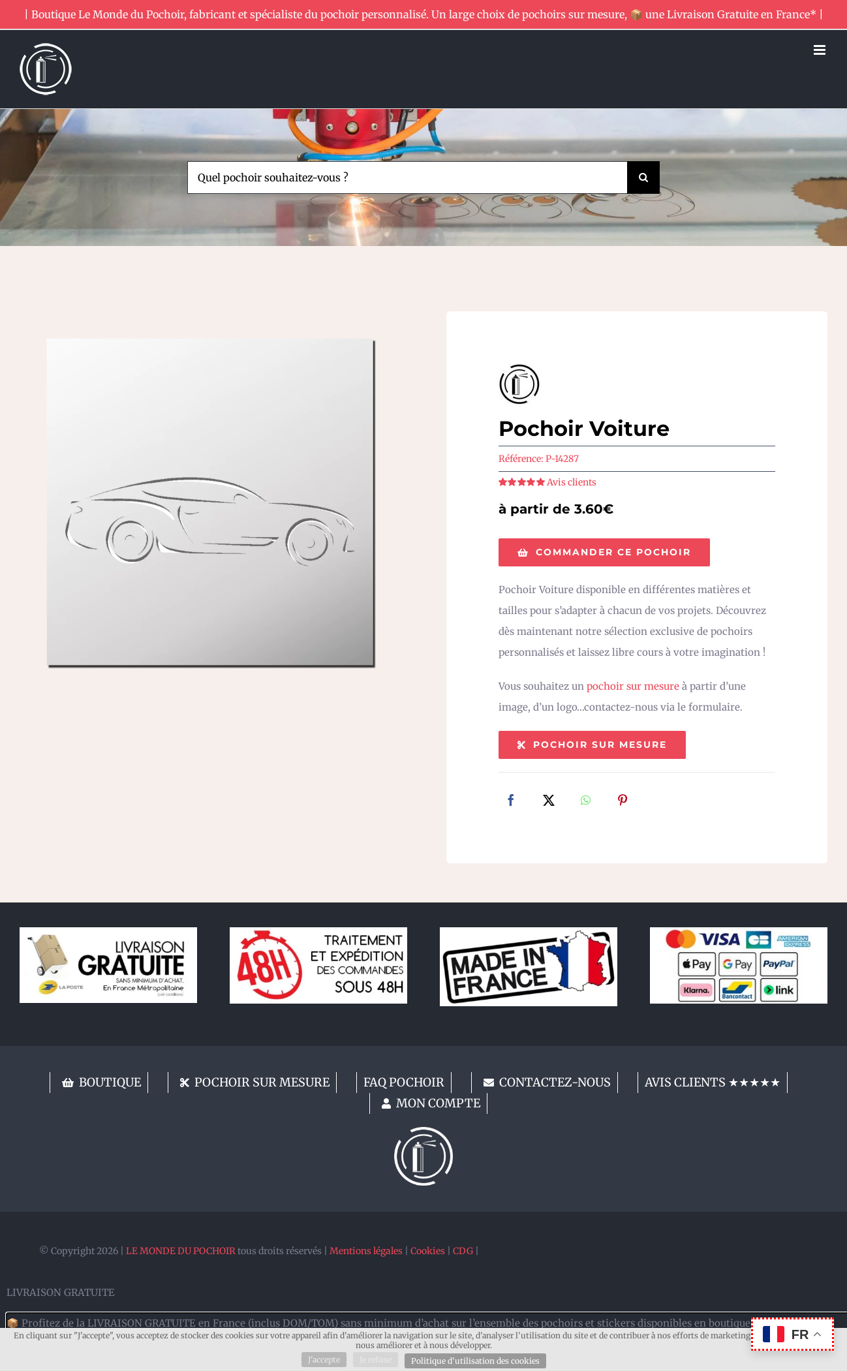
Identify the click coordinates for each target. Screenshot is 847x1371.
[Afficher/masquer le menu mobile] (820, 50)
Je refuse (376, 1359)
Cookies (427, 1251)
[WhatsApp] (585, 801)
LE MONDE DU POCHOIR (181, 1251)
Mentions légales (366, 1251)
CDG (463, 1251)
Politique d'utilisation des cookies (475, 1361)
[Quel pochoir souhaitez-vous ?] (406, 177)
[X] (548, 801)
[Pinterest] (622, 801)
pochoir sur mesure (633, 686)
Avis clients (571, 482)
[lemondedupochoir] (423, 1132)
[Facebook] (511, 801)
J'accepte (324, 1359)
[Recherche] (643, 177)
